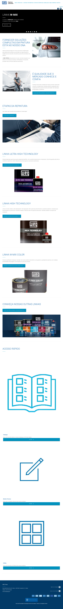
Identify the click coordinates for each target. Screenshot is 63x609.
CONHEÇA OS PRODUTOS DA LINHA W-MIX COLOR (13, 265)
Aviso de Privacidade (20, 603)
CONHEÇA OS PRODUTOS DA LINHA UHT (11, 165)
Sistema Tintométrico (29, 2)
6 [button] (36, 31)
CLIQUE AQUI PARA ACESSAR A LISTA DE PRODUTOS (14, 310)
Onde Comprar (52, 2)
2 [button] (28, 31)
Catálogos (5, 434)
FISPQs (4, 563)
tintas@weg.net (7, 591)
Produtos (20, 2)
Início (16, 2)
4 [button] (32, 31)
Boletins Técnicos (7, 499)
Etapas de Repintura (38, 2)
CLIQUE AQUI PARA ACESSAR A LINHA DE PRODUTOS (43, 92)
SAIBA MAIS (6, 24)
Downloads (46, 2)
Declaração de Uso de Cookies (30, 603)
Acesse (31, 439)
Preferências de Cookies (31, 600)
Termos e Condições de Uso (42, 603)
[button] (61, 7)
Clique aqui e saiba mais (9, 115)
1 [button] (26, 31)
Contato (58, 2)
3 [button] (30, 31)
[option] (31, 16)
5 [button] (34, 31)
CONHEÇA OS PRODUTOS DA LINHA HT (11, 216)
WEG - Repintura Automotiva (7, 2)
